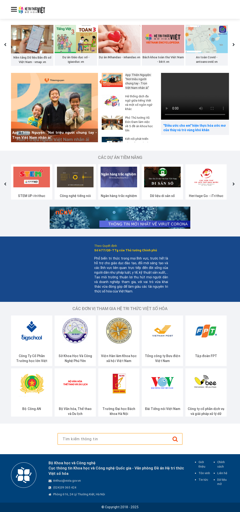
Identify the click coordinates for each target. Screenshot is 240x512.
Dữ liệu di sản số (162, 196)
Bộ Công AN (31, 409)
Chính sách (221, 464)
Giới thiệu (202, 464)
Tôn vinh (204, 473)
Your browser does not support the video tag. (195, 96)
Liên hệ (222, 473)
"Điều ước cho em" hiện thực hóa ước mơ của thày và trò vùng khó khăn (194, 127)
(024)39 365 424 (64, 487)
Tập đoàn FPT (206, 356)
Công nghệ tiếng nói (75, 196)
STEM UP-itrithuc (31, 196)
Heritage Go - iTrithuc (206, 196)
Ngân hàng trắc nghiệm (119, 196)
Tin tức (203, 480)
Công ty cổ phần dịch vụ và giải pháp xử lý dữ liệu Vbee (206, 414)
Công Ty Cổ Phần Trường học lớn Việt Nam (31, 361)
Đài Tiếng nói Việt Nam (162, 409)
